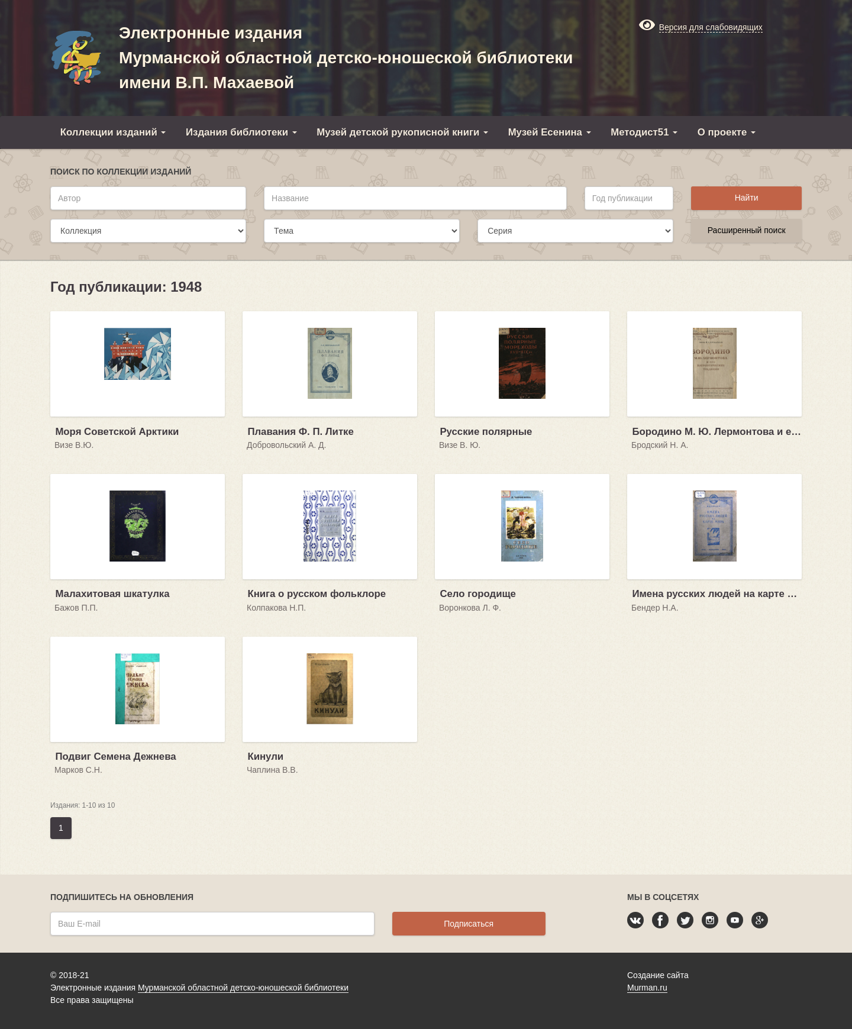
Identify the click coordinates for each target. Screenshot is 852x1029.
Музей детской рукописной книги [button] (402, 132)
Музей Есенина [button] (549, 132)
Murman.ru (647, 987)
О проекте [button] (727, 132)
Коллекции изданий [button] (113, 132)
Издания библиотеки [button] (241, 132)
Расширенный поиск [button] (747, 230)
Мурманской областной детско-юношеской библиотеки (243, 987)
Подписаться (468, 923)
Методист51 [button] (644, 132)
